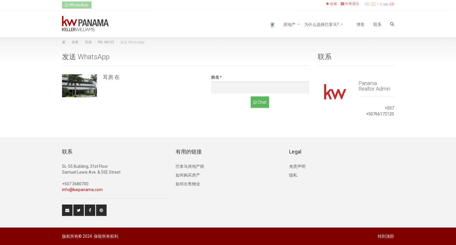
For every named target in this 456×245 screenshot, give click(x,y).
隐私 (293, 175)
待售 (75, 42)
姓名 (216, 77)
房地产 (289, 24)
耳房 (88, 42)
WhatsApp (77, 5)
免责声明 (297, 166)
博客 (360, 24)
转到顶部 (386, 236)
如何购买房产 (188, 175)
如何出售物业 (188, 183)
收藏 (331, 4)
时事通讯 (350, 4)
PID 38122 (106, 42)
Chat (259, 102)
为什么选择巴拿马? (321, 24)
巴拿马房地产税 (190, 166)
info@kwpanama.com (82, 189)
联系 (377, 24)
